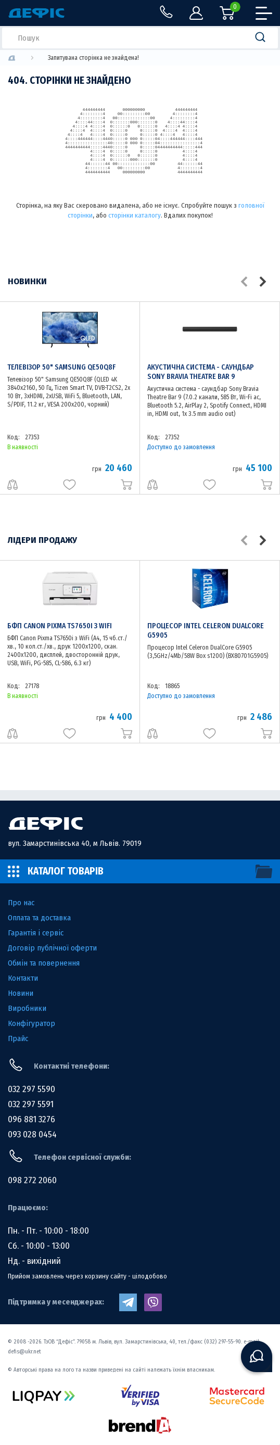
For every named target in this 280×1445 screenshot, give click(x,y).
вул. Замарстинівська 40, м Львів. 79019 (75, 843)
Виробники (27, 1008)
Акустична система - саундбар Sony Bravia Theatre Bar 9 (200, 372)
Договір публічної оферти (52, 948)
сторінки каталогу (134, 215)
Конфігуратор (31, 1023)
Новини (20, 993)
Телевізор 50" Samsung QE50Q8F (61, 367)
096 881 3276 (31, 1119)
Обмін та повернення (44, 963)
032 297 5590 (31, 1089)
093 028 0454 (32, 1134)
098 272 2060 (32, 1180)
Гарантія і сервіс (35, 932)
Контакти (23, 978)
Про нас (21, 902)
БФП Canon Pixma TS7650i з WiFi (59, 626)
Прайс (18, 1038)
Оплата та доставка (39, 917)
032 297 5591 (31, 1104)
